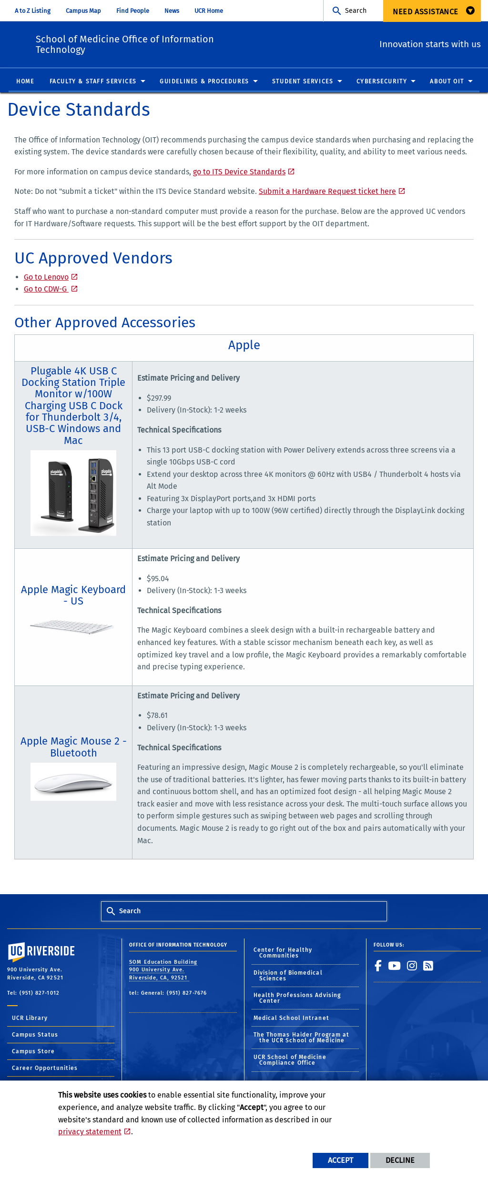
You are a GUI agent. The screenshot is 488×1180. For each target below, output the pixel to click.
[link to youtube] (394, 966)
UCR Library (30, 1018)
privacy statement (90, 1131)
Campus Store (33, 1052)
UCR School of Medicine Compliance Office (290, 1060)
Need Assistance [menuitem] (425, 11)
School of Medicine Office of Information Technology (182, 42)
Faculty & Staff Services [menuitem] (93, 82)
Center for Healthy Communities (283, 953)
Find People (132, 10)
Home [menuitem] (25, 82)
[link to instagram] (412, 966)
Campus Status (35, 1035)
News (171, 10)
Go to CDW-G (46, 289)
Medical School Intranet (291, 1018)
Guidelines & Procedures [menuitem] (204, 82)
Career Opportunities (45, 1068)
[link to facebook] (378, 966)
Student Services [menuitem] (303, 82)
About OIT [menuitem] (447, 82)
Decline (400, 1160)
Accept (340, 1160)
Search (355, 11)
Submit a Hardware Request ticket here (327, 191)
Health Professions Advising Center (297, 998)
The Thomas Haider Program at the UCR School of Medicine (302, 1038)
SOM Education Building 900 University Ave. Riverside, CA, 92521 (163, 970)
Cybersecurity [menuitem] (381, 82)
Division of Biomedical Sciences (288, 976)
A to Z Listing (33, 10)
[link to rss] (428, 966)
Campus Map (83, 10)
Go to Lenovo (46, 277)
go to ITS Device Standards (239, 172)
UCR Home (208, 10)
